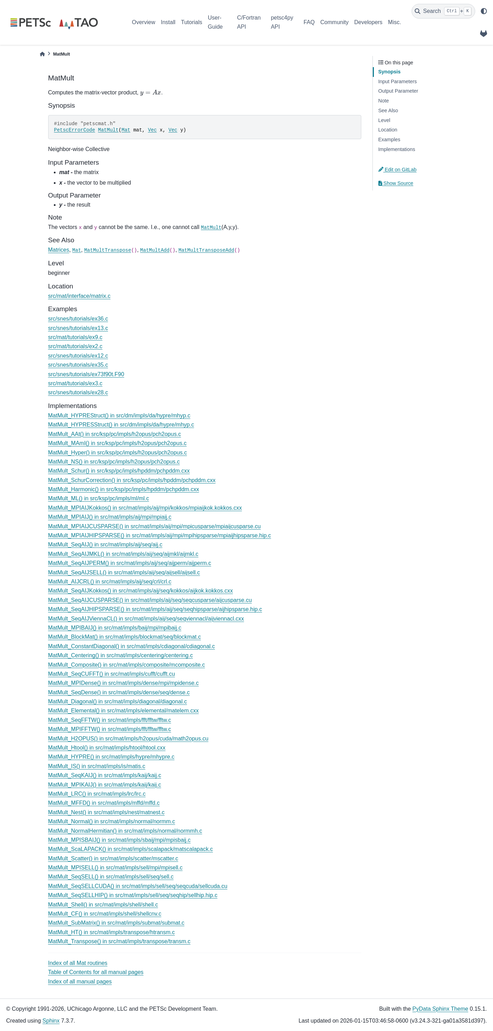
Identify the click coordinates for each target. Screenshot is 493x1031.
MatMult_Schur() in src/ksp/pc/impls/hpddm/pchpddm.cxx (119, 471)
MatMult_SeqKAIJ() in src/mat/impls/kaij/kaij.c (104, 775)
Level (384, 120)
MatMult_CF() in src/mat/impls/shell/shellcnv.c (104, 914)
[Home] (42, 54)
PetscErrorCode (74, 130)
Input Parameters (397, 81)
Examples (389, 139)
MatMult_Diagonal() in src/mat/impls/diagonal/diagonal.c (117, 701)
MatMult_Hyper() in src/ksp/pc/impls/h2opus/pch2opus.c (117, 453)
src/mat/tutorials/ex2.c (75, 346)
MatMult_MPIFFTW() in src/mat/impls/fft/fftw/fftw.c (109, 729)
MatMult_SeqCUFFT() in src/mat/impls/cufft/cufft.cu (111, 674)
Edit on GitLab (397, 169)
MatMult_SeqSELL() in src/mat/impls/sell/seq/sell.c (111, 877)
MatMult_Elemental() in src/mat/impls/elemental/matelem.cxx (123, 711)
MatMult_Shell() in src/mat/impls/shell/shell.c (103, 905)
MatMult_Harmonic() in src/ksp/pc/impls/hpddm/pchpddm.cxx (123, 489)
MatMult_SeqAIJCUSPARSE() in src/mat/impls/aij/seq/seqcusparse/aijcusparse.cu (150, 600)
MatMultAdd (154, 250)
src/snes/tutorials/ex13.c (78, 328)
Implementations (396, 149)
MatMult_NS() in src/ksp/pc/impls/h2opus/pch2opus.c (114, 462)
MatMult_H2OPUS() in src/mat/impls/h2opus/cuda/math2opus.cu (128, 739)
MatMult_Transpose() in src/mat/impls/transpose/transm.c (119, 941)
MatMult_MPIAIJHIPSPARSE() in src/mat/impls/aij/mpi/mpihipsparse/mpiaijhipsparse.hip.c (159, 535)
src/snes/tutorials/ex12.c (78, 356)
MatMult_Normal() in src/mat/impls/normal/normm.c (111, 821)
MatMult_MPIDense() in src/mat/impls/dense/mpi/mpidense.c (123, 683)
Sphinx (51, 1021)
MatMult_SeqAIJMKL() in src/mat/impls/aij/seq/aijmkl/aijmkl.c (123, 554)
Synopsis (389, 71)
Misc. (394, 22)
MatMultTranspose (107, 250)
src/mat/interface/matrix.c (79, 296)
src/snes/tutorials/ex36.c (78, 319)
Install (168, 22)
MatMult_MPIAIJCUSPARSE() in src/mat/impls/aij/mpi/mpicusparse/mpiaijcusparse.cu (154, 526)
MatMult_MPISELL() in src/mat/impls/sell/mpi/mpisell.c (115, 868)
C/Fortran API (249, 22)
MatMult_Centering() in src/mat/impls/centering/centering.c (120, 655)
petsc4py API (282, 22)
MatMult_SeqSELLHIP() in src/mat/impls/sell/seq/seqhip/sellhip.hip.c (133, 895)
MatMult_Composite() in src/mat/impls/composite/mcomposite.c (126, 665)
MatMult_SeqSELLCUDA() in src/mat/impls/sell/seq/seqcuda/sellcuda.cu (137, 886)
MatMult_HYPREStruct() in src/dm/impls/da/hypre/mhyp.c (119, 415)
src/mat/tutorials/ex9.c (75, 337)
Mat (126, 130)
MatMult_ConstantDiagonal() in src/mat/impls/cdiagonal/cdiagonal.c (131, 646)
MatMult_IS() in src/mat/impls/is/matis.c (96, 766)
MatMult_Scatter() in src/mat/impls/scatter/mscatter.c (113, 858)
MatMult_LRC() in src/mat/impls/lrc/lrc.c (97, 794)
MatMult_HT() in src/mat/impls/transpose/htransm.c (111, 932)
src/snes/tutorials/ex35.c (78, 365)
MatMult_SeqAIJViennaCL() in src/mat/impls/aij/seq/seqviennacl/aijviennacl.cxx (146, 619)
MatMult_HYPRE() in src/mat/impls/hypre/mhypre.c (111, 757)
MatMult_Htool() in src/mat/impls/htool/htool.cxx (107, 748)
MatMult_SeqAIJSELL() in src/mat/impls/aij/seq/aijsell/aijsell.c (124, 572)
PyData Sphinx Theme (440, 1009)
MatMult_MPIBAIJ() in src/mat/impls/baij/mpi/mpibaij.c (114, 628)
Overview (143, 22)
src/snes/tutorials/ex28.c (78, 392)
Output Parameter (398, 91)
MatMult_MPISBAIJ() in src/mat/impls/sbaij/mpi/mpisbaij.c (119, 840)
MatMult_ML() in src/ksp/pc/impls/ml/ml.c (98, 498)
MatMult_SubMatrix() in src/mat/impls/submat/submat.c (116, 923)
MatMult (108, 130)
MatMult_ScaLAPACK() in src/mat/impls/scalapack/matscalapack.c (130, 849)
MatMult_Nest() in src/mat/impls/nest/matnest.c (106, 812)
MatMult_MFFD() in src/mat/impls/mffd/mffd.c (104, 803)
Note (383, 100)
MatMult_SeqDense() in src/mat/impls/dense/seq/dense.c (119, 692)
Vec (152, 130)
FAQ (309, 22)
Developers (368, 22)
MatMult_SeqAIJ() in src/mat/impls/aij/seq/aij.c (105, 544)
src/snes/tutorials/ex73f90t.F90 (86, 374)
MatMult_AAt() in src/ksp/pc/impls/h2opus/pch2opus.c (114, 434)
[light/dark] (484, 11)
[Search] (443, 11)
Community (334, 22)
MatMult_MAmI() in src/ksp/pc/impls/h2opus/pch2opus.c (117, 443)
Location (387, 130)
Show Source (395, 183)
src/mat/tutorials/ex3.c (75, 383)
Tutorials (191, 22)
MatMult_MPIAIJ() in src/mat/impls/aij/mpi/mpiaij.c (110, 517)
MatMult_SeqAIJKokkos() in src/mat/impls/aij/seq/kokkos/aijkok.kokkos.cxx (140, 591)
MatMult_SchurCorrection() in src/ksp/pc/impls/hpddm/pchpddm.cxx (132, 480)
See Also (388, 110)
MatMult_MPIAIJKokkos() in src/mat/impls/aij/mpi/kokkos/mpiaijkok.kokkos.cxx (145, 508)
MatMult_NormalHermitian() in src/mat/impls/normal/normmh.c (125, 831)
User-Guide (215, 22)
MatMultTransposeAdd (206, 250)
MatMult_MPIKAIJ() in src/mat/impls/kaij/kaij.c (104, 785)
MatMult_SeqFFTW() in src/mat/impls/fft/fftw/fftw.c (109, 720)
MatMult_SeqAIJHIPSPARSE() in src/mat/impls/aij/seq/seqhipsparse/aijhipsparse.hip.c (155, 609)
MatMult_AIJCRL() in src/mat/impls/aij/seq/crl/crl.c (110, 582)
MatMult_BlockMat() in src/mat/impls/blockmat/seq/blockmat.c (124, 637)
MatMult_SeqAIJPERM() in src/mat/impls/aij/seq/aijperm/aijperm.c (129, 563)
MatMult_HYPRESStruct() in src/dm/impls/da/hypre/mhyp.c (121, 425)
